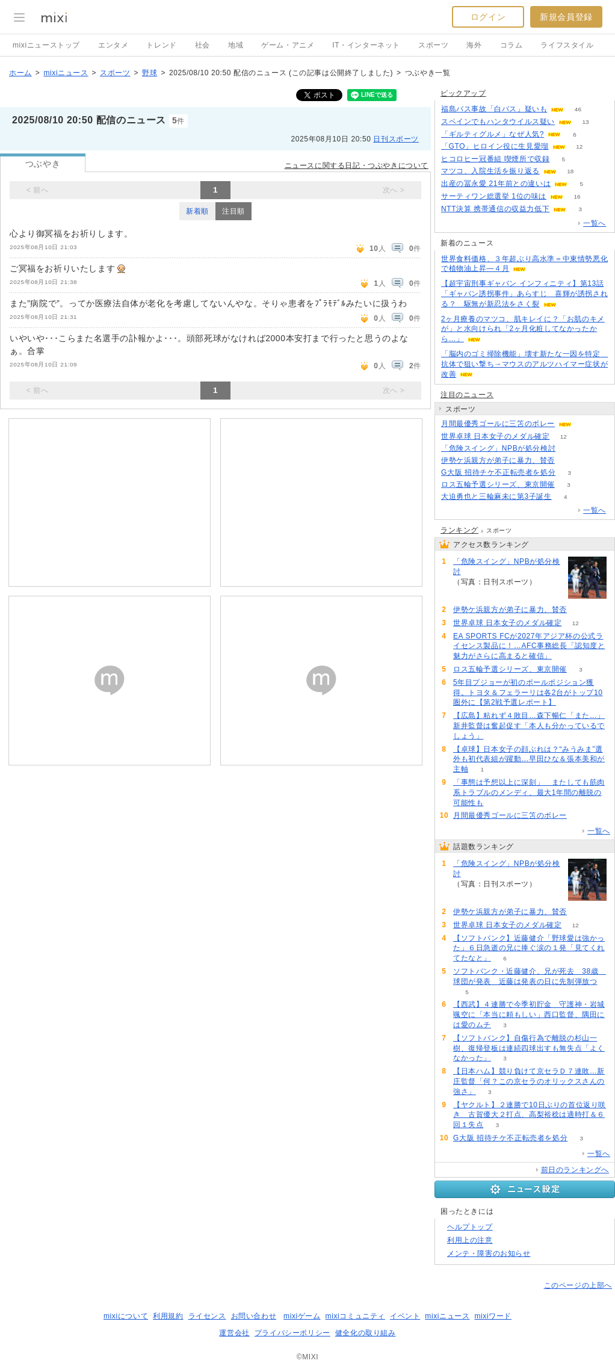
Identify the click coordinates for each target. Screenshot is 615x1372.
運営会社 (234, 1333)
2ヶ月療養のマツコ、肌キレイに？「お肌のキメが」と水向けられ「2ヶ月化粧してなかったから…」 (523, 329)
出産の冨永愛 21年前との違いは (496, 183)
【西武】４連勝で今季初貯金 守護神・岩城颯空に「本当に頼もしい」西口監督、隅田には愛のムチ (529, 1014)
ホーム (20, 73)
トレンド (161, 45)
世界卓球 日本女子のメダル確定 (495, 436)
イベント (405, 1316)
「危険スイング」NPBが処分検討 (498, 448)
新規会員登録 (566, 17)
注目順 (233, 211)
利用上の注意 (470, 1240)
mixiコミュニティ (355, 1316)
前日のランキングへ (575, 1170)
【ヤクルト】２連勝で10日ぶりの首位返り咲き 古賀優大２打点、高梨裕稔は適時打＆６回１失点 (529, 1115)
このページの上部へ (578, 1285)
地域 (235, 45)
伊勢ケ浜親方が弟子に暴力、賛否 (498, 460)
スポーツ (433, 45)
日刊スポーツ (396, 139)
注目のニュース (466, 395)
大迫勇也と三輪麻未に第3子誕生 (496, 496)
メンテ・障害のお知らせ (489, 1253)
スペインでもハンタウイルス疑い (498, 121)
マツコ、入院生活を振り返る (490, 171)
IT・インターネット (366, 45)
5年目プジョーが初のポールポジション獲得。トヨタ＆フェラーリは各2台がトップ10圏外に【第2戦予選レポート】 (528, 692)
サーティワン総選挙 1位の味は (493, 196)
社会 (202, 45)
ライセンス (207, 1316)
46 (578, 109)
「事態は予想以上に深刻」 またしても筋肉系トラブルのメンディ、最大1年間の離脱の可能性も (529, 792)
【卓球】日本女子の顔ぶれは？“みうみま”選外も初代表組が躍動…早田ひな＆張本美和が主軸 (529, 759)
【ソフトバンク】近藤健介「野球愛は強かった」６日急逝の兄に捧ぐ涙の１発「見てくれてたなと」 (529, 948)
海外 (473, 45)
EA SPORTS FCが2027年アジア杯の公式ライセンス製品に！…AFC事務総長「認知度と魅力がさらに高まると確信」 (529, 646)
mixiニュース (65, 73)
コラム (511, 45)
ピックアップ (463, 93)
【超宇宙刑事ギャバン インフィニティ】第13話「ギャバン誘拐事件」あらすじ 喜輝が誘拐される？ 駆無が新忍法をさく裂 (524, 293)
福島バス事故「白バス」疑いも (494, 109)
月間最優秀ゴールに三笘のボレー (498, 423)
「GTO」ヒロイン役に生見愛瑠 (495, 146)
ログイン (488, 17)
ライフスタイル (566, 45)
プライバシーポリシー (292, 1333)
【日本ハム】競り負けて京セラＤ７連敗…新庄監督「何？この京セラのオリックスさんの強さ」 (529, 1081)
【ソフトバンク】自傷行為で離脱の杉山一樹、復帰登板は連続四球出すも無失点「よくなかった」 (529, 1048)
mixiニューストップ (46, 45)
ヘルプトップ (470, 1227)
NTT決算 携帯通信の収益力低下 (495, 209)
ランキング (459, 530)
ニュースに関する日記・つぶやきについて (356, 165)
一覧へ (594, 223)
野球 (149, 73)
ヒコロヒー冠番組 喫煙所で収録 (495, 159)
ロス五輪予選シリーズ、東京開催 (498, 484)
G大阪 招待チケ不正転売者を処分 (498, 472)
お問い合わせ (254, 1316)
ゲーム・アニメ (287, 45)
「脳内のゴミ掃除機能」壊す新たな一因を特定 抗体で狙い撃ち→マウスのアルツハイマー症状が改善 (524, 364)
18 (570, 171)
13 (585, 122)
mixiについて (126, 1316)
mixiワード (492, 1316)
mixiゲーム (302, 1316)
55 (568, 460)
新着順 (197, 211)
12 (579, 146)
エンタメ (113, 45)
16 (576, 196)
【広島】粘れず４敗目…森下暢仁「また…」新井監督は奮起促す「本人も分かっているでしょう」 (529, 725)
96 (569, 448)
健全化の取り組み (365, 1333)
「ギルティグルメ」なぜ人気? (492, 134)
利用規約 (168, 1316)
